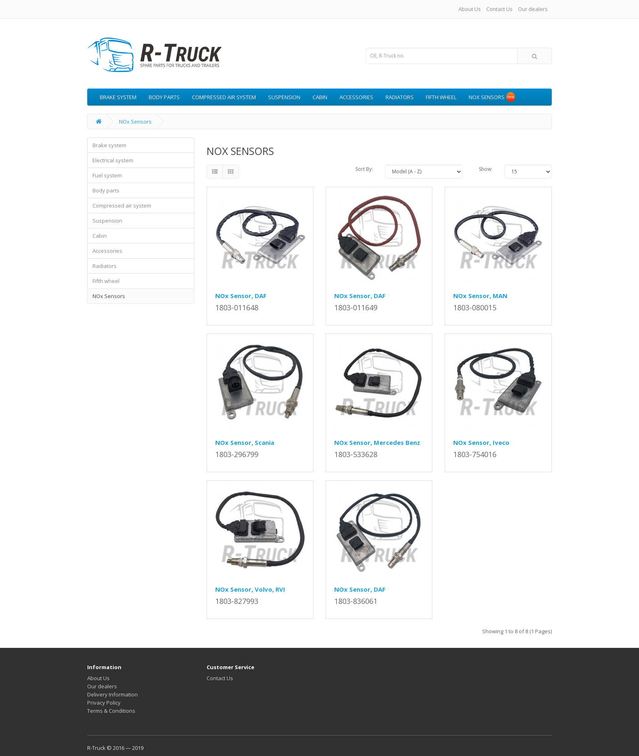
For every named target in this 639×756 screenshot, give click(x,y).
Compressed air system (224, 97)
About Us (469, 9)
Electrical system (113, 160)
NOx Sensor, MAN (480, 296)
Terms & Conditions (111, 710)
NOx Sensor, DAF (241, 296)
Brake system (118, 97)
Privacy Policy (104, 702)
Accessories (356, 97)
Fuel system (107, 175)
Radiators (400, 97)
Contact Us (499, 9)
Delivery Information (112, 694)
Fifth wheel (441, 97)
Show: (485, 169)
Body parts (164, 97)
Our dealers (533, 9)
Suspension (284, 97)
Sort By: (364, 169)
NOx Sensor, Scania (244, 442)
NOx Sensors (487, 97)
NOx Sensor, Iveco (481, 442)
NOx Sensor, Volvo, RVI (250, 589)
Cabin (320, 97)
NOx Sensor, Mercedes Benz (377, 442)
